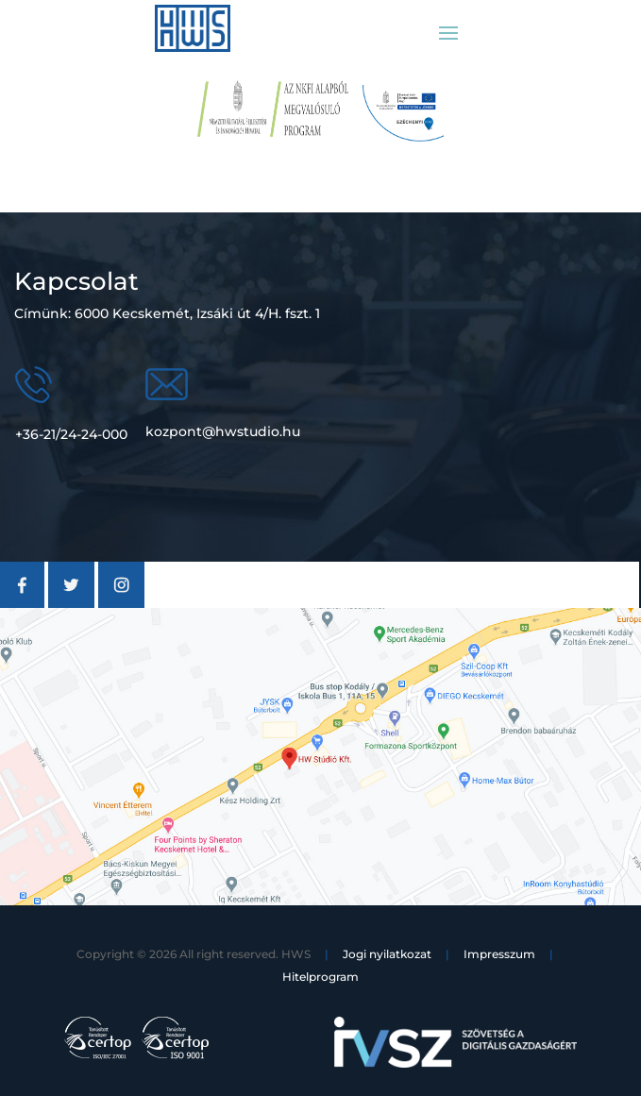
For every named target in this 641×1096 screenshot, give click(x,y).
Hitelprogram (320, 977)
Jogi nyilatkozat (387, 954)
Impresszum (499, 954)
